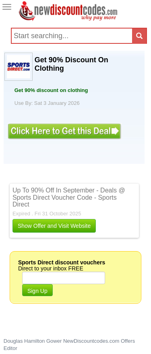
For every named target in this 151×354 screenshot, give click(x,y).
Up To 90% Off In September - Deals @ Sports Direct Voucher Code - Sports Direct (68, 197)
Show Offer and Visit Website (54, 226)
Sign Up (37, 291)
